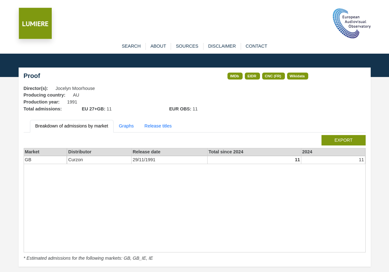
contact (256, 46)
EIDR (252, 76)
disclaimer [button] (222, 46)
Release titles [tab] (158, 125)
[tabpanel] (195, 198)
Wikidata (297, 76)
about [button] (158, 46)
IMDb (234, 76)
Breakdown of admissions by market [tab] (71, 125)
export (343, 140)
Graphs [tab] (126, 125)
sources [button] (187, 46)
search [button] (131, 46)
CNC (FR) (273, 76)
